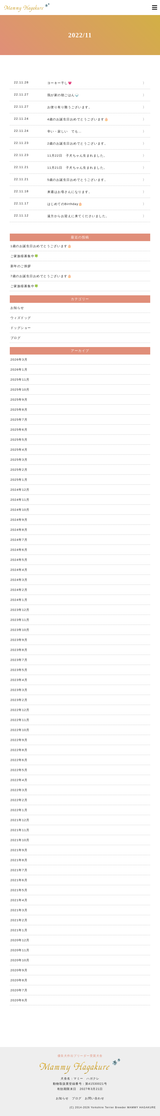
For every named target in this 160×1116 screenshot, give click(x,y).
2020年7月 (19, 990)
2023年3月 (19, 690)
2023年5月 (19, 670)
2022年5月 (19, 770)
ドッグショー (20, 328)
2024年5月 (19, 559)
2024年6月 (19, 549)
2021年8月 (19, 860)
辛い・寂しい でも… (64, 131)
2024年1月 (19, 599)
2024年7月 (19, 539)
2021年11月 (20, 830)
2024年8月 (19, 529)
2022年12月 (20, 710)
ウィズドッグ (20, 318)
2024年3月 (19, 579)
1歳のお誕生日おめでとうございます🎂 (41, 246)
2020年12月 (20, 940)
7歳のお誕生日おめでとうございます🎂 (41, 276)
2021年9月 (19, 850)
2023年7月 (19, 660)
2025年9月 (19, 399)
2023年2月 (19, 700)
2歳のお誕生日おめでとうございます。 (77, 143)
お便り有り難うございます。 (69, 107)
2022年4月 (19, 780)
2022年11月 (20, 720)
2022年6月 (19, 760)
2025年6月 (19, 429)
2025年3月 (19, 459)
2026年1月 (19, 369)
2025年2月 (19, 469)
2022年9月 (19, 740)
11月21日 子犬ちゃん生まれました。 (77, 167)
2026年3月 (19, 359)
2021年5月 (19, 890)
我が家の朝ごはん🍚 (63, 95)
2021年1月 (19, 930)
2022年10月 (20, 730)
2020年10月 (20, 960)
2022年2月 (19, 800)
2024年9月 (19, 519)
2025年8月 (19, 409)
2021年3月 (19, 910)
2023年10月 (20, 630)
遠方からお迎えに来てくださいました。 (78, 216)
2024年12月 (20, 489)
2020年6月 (19, 1000)
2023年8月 (19, 650)
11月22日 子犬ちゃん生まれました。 (77, 155)
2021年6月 (19, 880)
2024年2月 (19, 589)
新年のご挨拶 (20, 266)
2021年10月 (20, 840)
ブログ (15, 338)
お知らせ (17, 308)
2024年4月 (19, 569)
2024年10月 (20, 509)
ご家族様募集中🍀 (24, 256)
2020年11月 (20, 950)
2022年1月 (19, 810)
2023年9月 (19, 640)
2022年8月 (19, 750)
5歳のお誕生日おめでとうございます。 (77, 179)
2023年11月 (20, 620)
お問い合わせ (94, 1098)
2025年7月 (19, 419)
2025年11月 (20, 379)
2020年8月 (19, 980)
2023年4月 (19, 680)
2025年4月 (19, 449)
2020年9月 (19, 970)
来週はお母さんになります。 (69, 192)
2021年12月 (20, 820)
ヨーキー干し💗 (59, 83)
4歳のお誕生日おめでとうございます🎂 (78, 119)
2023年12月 (20, 609)
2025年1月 (19, 479)
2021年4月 (19, 900)
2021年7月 (19, 870)
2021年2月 (19, 920)
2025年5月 (19, 439)
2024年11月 (20, 499)
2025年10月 (20, 389)
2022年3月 (19, 790)
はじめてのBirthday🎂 (65, 204)
